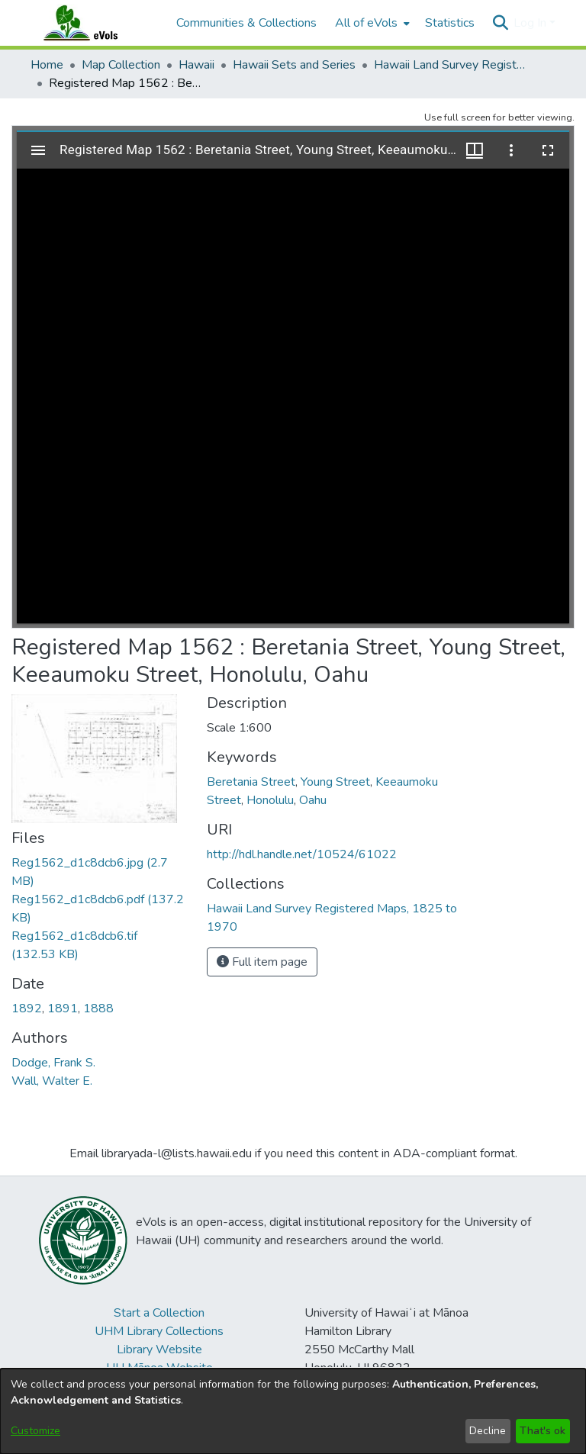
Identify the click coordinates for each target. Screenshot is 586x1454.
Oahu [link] (313, 800)
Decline (487, 1430)
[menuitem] (371, 23)
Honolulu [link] (270, 800)
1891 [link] (62, 1008)
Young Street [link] (335, 782)
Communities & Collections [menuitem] (246, 22)
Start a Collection (159, 1312)
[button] (500, 23)
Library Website (159, 1349)
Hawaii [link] (196, 64)
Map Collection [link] (121, 64)
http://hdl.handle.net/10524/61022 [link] (302, 854)
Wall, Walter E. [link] (51, 1081)
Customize (35, 1430)
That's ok (542, 1430)
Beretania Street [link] (251, 782)
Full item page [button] (262, 962)
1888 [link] (98, 1008)
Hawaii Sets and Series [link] (294, 64)
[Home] (95, 23)
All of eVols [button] (366, 22)
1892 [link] (26, 1008)
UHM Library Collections (159, 1331)
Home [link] (47, 64)
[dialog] (293, 1411)
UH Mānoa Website (159, 1367)
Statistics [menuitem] (450, 22)
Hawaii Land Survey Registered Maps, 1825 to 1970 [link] (450, 64)
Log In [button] (531, 22)
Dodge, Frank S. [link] (53, 1062)
